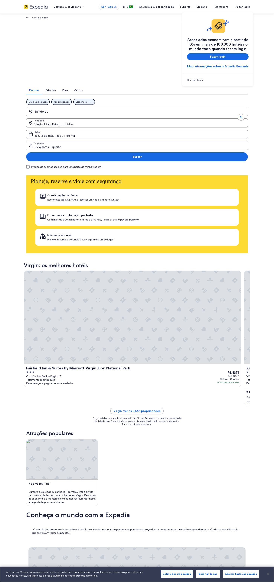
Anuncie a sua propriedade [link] (38, 506)
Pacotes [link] (47, 18)
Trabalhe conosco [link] (33, 500)
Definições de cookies (177, 573)
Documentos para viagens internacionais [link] (219, 521)
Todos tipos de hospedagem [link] (97, 530)
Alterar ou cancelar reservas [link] (213, 500)
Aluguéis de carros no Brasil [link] (96, 524)
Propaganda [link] (30, 524)
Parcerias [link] (28, 512)
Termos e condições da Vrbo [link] (155, 512)
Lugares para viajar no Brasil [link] (96, 494)
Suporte (199, 6)
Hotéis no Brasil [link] (90, 500)
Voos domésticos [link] (91, 518)
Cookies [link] (145, 494)
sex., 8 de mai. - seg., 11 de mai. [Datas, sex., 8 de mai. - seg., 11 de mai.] (152, 118)
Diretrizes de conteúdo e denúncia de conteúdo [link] (165, 518)
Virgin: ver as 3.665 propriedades (137, 276)
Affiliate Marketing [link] (33, 530)
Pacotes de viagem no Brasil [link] (96, 512)
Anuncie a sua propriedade (170, 6)
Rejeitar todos (208, 573)
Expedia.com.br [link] (32, 18)
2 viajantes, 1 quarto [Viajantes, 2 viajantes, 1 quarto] (204, 118)
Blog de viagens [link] (90, 536)
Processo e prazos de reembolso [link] (215, 506)
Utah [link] (97, 18)
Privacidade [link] (147, 500)
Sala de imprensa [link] (33, 518)
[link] (217, 80)
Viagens (215, 6)
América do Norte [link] (64, 18)
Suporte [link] (203, 494)
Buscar (235, 116)
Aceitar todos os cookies (241, 573)
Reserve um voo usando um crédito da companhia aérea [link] (225, 514)
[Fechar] (268, 574)
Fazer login (243, 6)
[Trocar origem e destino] (75, 116)
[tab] (115, 95)
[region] (137, 574)
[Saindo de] (52, 116)
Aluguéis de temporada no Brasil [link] (99, 506)
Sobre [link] (27, 494)
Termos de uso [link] (148, 506)
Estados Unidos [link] (84, 18)
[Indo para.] (99, 116)
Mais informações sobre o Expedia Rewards (217, 66)
